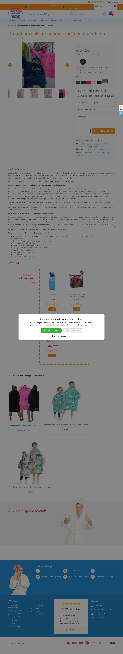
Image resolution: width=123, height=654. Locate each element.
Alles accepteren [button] (51, 330)
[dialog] (61, 327)
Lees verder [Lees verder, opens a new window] (89, 325)
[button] (61, 336)
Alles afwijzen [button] (73, 330)
